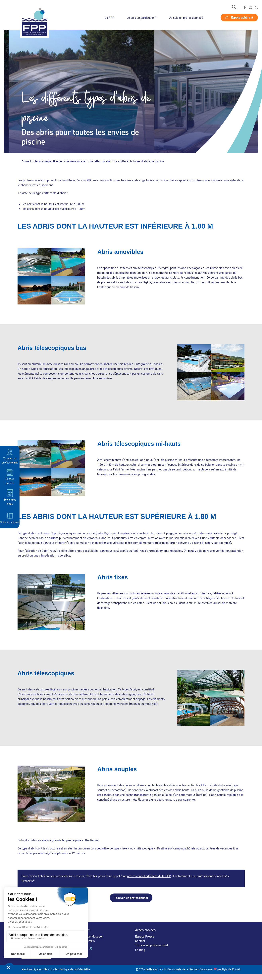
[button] (234, 7)
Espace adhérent (239, 17)
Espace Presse (144, 936)
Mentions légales (31, 969)
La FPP (109, 18)
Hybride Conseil (231, 969)
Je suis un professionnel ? (186, 18)
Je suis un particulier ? (142, 18)
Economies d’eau (10, 497)
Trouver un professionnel (10, 456)
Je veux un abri (76, 161)
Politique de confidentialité (75, 969)
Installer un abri (100, 161)
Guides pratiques (10, 518)
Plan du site (50, 969)
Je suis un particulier (48, 161)
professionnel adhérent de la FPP (149, 876)
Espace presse (10, 476)
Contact (140, 941)
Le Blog (140, 950)
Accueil (26, 161)
